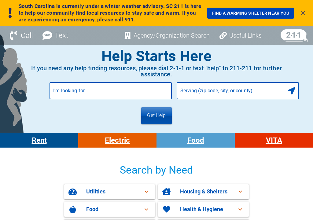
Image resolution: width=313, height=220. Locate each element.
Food (195, 140)
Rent (39, 140)
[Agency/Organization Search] (167, 35)
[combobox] (110, 93)
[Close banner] (303, 13)
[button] (109, 191)
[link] (250, 13)
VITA (274, 140)
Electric (117, 140)
